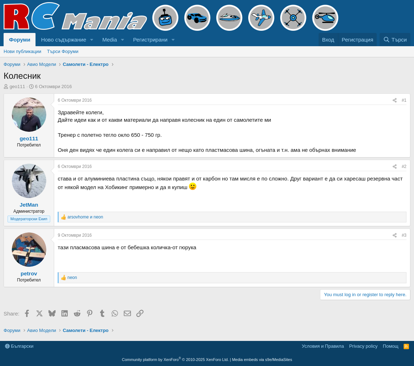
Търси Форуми (62, 51)
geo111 (17, 86)
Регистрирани (150, 40)
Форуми (19, 40)
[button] (92, 39)
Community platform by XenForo (175, 359)
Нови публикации (22, 51)
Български (19, 346)
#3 (404, 235)
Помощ (390, 346)
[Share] (394, 100)
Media (109, 40)
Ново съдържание (63, 40)
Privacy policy (363, 346)
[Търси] (395, 39)
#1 (404, 100)
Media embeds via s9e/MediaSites (262, 359)
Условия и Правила (323, 346)
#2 (404, 166)
